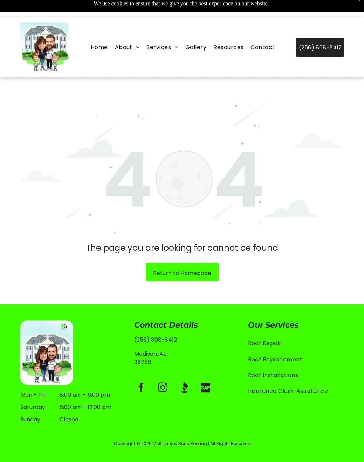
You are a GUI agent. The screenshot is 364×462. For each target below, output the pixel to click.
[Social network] (185, 371)
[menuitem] (99, 30)
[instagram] (163, 371)
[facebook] (141, 371)
